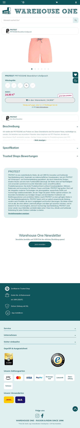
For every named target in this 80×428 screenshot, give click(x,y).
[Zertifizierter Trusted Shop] (22, 360)
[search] (37, 20)
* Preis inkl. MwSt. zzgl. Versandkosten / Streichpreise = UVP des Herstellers (39, 423)
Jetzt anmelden (40, 244)
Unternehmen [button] (40, 335)
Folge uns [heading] (40, 410)
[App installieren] (14, 313)
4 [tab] (42, 69)
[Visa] (28, 377)
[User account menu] (76, 2)
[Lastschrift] (59, 377)
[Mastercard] (18, 377)
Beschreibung (11, 126)
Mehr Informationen (42, 107)
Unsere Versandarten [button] (14, 393)
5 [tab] (45, 69)
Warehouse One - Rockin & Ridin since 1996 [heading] (40, 420)
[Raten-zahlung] (70, 377)
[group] (40, 288)
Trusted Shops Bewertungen (20, 156)
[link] (37, 417)
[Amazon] (8, 377)
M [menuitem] (14, 85)
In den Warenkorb (40, 100)
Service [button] (40, 328)
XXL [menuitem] (32, 85)
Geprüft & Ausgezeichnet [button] (15, 348)
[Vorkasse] (8, 386)
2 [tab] (35, 69)
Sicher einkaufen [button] (40, 342)
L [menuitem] (20, 85)
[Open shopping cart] (56, 2)
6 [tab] (48, 69)
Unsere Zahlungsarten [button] (14, 371)
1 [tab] (32, 69)
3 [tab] (38, 69)
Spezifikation (11, 147)
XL (26, 85)
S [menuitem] (7, 85)
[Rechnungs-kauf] (49, 377)
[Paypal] (39, 377)
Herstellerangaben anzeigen (18, 213)
